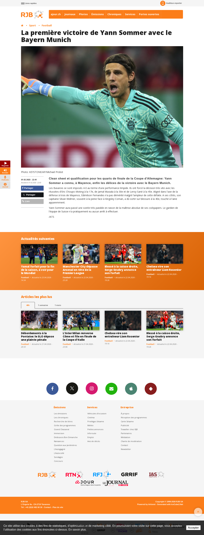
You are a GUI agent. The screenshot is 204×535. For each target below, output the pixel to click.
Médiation (125, 437)
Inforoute (91, 433)
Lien (26, 201)
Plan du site (58, 507)
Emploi (90, 437)
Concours (58, 461)
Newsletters (111, 388)
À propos (125, 413)
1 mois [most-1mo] (58, 305)
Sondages (58, 457)
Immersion (59, 433)
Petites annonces (95, 429)
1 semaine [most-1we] (43, 305)
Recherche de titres (63, 421)
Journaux (69, 14)
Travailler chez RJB (129, 429)
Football (47, 25)
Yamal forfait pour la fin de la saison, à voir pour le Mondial (37, 270)
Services (130, 14)
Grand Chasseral (61, 429)
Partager (27, 188)
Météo (90, 425)
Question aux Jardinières (65, 445)
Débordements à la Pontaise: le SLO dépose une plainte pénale (37, 336)
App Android (151, 388)
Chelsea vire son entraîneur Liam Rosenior (163, 268)
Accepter (193, 527)
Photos (83, 14)
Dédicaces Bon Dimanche (66, 437)
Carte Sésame (127, 421)
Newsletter (126, 449)
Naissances (59, 441)
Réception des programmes (134, 417)
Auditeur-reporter (171, 3)
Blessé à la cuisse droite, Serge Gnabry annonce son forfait (121, 270)
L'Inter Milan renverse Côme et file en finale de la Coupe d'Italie (79, 336)
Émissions (97, 14)
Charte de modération (131, 441)
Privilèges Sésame (95, 421)
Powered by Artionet (146, 504)
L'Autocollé (59, 453)
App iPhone (131, 388)
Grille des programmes (65, 425)
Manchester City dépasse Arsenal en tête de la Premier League (80, 270)
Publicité (125, 425)
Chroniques (114, 14)
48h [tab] (27, 305)
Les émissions (60, 413)
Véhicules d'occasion (96, 413)
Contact (124, 445)
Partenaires (126, 433)
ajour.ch (56, 14)
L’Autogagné (59, 449)
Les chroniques (61, 417)
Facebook (52, 388)
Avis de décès (93, 441)
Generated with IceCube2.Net (170, 504)
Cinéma (90, 417)
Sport (32, 25)
